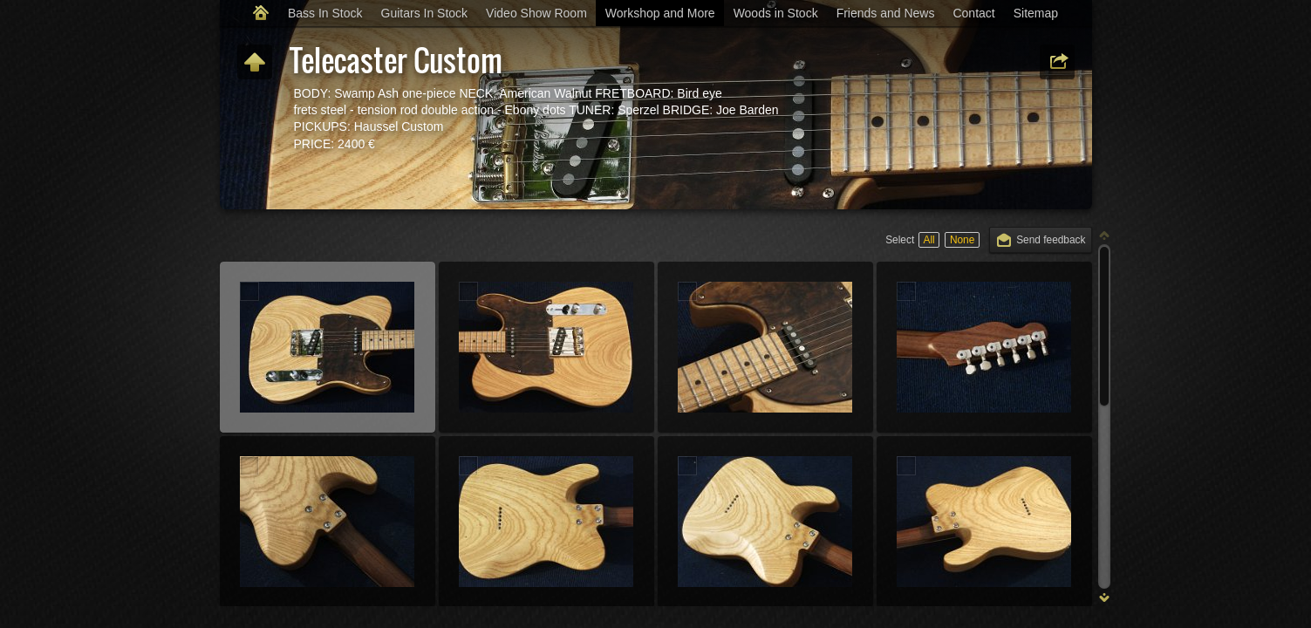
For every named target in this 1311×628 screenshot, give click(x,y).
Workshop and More (660, 13)
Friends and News (885, 13)
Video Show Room (536, 13)
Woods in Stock (776, 13)
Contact (973, 13)
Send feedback (1050, 240)
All (928, 240)
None (962, 240)
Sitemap (1036, 13)
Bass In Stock (325, 13)
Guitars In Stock (424, 13)
